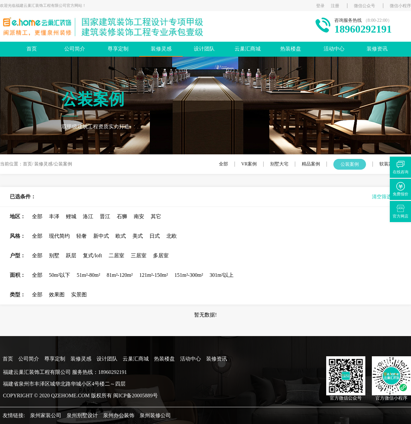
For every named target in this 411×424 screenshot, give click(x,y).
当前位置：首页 (16, 164)
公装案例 (350, 164)
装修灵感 (161, 48)
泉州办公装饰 (118, 415)
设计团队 (204, 48)
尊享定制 (118, 48)
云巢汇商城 (248, 48)
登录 (320, 5)
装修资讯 (377, 48)
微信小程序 (400, 5)
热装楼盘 (290, 48)
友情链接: (14, 415)
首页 (31, 48)
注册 (335, 5)
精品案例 (311, 164)
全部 (223, 164)
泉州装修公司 (155, 415)
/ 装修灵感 (42, 164)
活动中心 (334, 48)
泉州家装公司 (45, 415)
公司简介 (74, 48)
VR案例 (249, 164)
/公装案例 (62, 164)
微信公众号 (364, 5)
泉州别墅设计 (82, 415)
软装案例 (388, 164)
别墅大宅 (279, 164)
